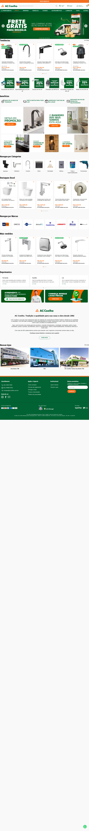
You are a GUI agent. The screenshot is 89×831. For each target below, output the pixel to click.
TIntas (78, 10)
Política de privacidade (34, 394)
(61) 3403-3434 (7, 385)
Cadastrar (71, 391)
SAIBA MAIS (44, 337)
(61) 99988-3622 (7, 388)
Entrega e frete (32, 389)
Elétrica (85, 10)
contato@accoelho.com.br (10, 390)
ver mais (4, 283)
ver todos (86, 40)
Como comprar (32, 384)
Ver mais (86, 345)
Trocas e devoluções (34, 392)
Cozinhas (45, 10)
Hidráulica (35, 10)
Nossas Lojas (54, 387)
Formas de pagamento (34, 387)
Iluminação (69, 10)
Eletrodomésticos (57, 10)
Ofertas (17, 10)
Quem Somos (54, 384)
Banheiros (26, 10)
